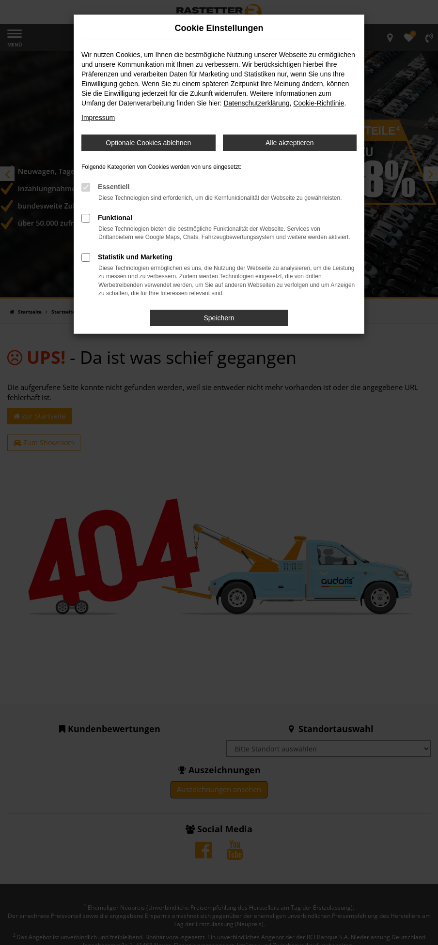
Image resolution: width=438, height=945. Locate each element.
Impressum (98, 117)
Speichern (218, 318)
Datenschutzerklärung (256, 103)
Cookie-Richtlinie (318, 103)
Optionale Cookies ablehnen (148, 143)
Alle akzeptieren (290, 143)
